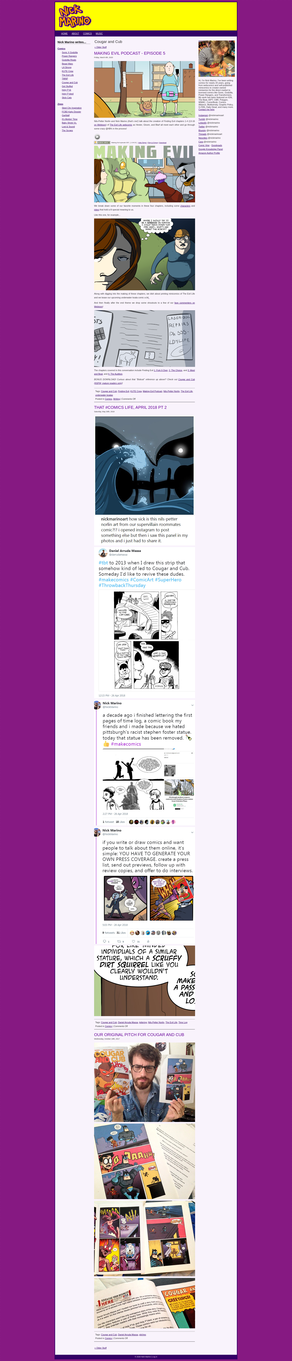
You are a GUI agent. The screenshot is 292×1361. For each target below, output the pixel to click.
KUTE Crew (67, 71)
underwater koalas (104, 395)
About (75, 33)
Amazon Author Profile (209, 153)
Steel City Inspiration (72, 108)
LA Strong (66, 67)
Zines (60, 104)
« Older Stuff (101, 47)
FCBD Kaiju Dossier (71, 111)
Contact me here (206, 109)
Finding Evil (123, 391)
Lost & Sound (68, 126)
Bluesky (202, 130)
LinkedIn (203, 123)
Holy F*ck (66, 90)
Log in (154, 1357)
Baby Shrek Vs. (69, 123)
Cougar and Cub (70, 82)
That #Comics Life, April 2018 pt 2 (130, 407)
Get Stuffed (67, 86)
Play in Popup (153, 143)
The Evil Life (68, 75)
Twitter (202, 126)
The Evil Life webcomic (121, 125)
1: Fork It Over (161, 370)
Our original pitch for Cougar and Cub (139, 1034)
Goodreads (216, 145)
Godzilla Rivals (69, 60)
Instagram (203, 115)
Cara (201, 141)
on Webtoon (100, 125)
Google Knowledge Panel (211, 149)
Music (99, 33)
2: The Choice (175, 370)
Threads (202, 134)
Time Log (183, 1022)
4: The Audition (115, 374)
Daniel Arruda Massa (128, 1022)
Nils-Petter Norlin (171, 391)
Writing (116, 399)
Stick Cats (67, 97)
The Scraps (67, 130)
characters (185, 206)
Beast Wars (67, 63)
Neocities (203, 138)
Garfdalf (66, 115)
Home (64, 33)
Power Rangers (69, 56)
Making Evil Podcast (152, 391)
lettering (143, 1022)
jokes (96, 209)
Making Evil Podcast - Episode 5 (129, 53)
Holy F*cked (68, 94)
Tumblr (202, 119)
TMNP (65, 78)
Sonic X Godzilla (70, 52)
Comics (87, 33)
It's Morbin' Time (70, 119)
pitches (142, 1334)
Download (162, 143)
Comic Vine (204, 145)
